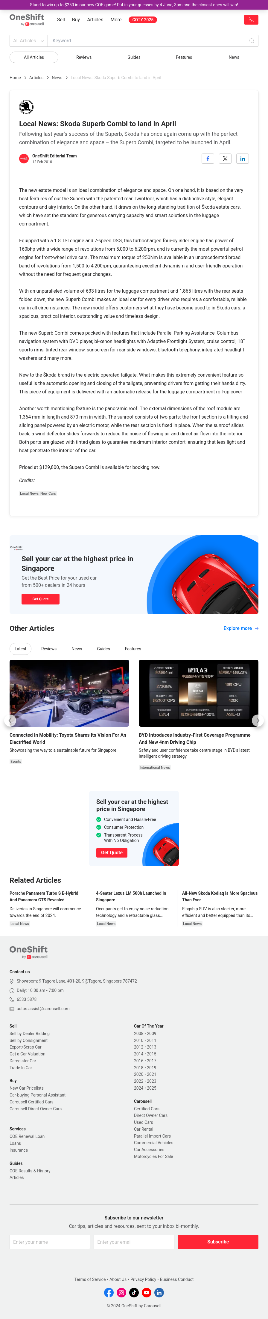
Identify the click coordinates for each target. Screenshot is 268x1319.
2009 (151, 1033)
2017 (151, 1060)
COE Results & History (30, 1170)
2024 (138, 1088)
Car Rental (143, 1129)
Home (15, 77)
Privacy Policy (143, 1279)
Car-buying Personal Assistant (38, 1095)
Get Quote (40, 599)
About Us (118, 1279)
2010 (138, 1040)
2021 (151, 1074)
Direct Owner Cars (151, 1115)
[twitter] (225, 159)
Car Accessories (149, 1149)
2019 (151, 1067)
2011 (151, 1040)
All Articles (29, 41)
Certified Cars (146, 1108)
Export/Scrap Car (26, 1047)
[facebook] (208, 159)
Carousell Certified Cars (32, 1102)
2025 (151, 1088)
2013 (151, 1047)
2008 (138, 1033)
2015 (151, 1054)
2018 (138, 1067)
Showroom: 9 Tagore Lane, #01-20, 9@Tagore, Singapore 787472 (77, 981)
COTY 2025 (142, 19)
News (234, 57)
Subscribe (218, 1242)
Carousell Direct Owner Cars (36, 1108)
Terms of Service (90, 1279)
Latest (20, 648)
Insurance (19, 1150)
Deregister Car (23, 1060)
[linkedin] (242, 159)
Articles (95, 19)
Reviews (84, 57)
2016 (138, 1060)
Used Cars (143, 1122)
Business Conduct (177, 1279)
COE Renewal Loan (27, 1136)
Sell (61, 19)
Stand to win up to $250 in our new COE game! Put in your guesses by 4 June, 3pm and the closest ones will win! (134, 4)
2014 (138, 1054)
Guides (133, 57)
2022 (138, 1081)
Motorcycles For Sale (153, 1156)
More (116, 19)
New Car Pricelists (27, 1088)
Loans (15, 1143)
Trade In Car (21, 1067)
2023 (151, 1081)
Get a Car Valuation (27, 1054)
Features (184, 57)
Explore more (241, 628)
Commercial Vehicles (153, 1142)
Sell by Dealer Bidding (30, 1033)
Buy (76, 19)
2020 (138, 1074)
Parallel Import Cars (152, 1136)
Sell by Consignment (29, 1040)
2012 (138, 1047)
